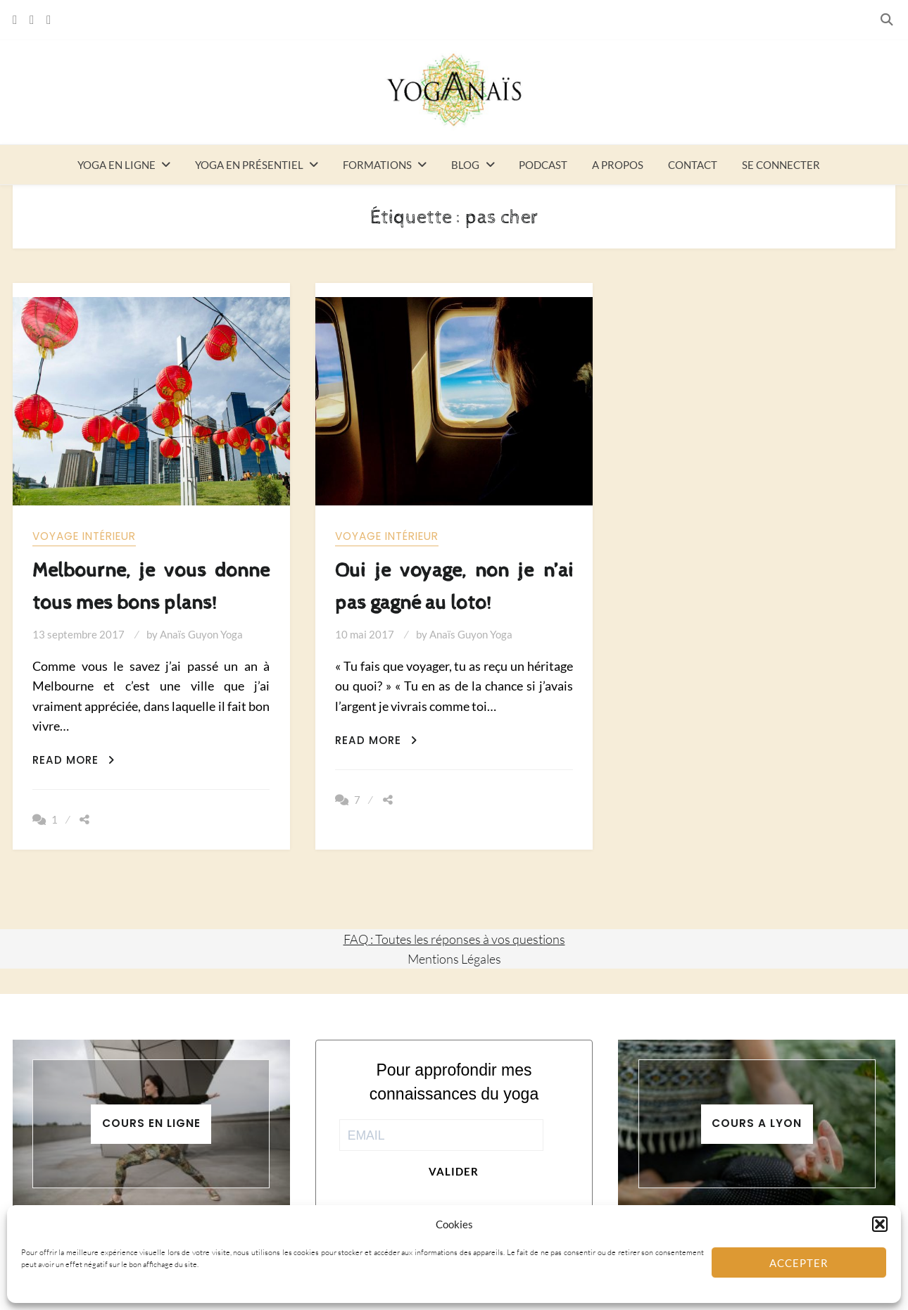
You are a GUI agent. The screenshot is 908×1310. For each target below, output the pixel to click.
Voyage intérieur (84, 536)
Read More (73, 759)
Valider (454, 1171)
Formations (377, 164)
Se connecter (781, 164)
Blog (465, 164)
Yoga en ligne (116, 164)
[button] (880, 1224)
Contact (692, 164)
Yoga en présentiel (249, 164)
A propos (617, 164)
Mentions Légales (454, 958)
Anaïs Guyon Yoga (201, 634)
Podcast (543, 164)
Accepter (798, 1263)
